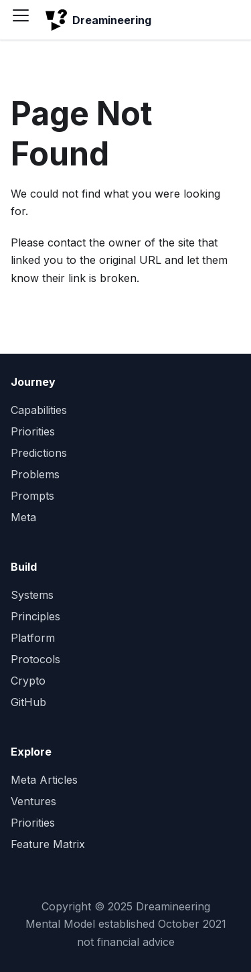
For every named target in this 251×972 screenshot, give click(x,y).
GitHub (28, 702)
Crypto (28, 680)
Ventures (33, 801)
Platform (33, 637)
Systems (32, 595)
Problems (35, 474)
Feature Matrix (48, 844)
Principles (35, 616)
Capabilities (39, 410)
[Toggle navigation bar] (25, 20)
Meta (23, 517)
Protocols (35, 659)
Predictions (39, 453)
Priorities (33, 431)
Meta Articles (44, 779)
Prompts (32, 495)
